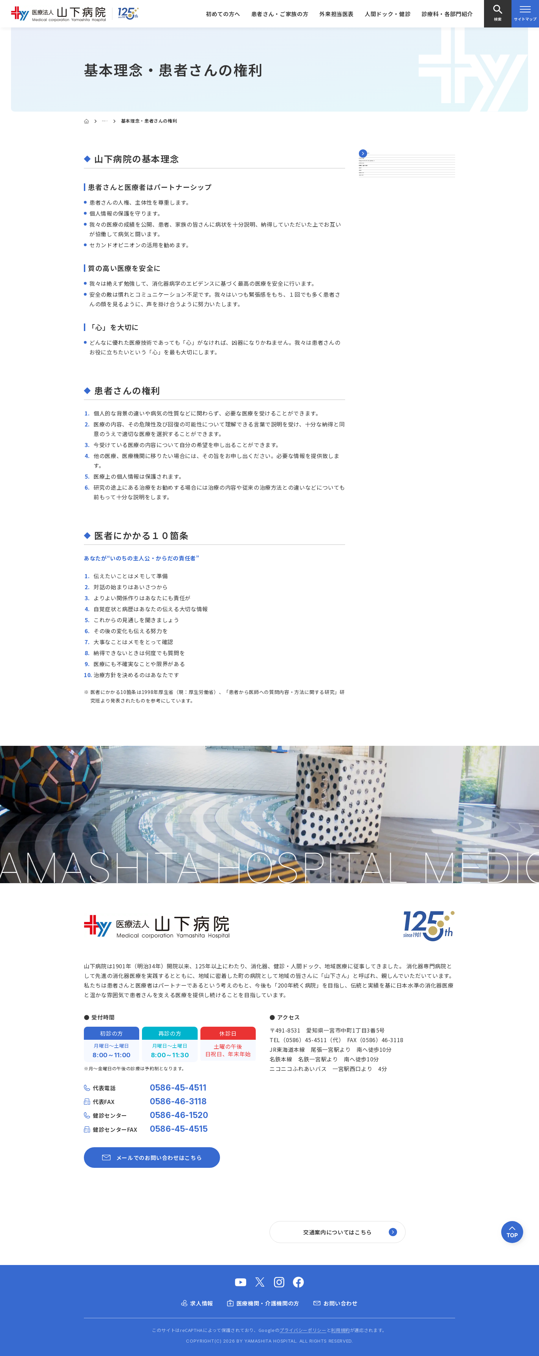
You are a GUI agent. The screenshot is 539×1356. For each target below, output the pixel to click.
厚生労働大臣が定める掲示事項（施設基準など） (405, 215)
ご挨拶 (367, 178)
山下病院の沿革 (379, 235)
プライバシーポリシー (302, 1330)
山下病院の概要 (379, 195)
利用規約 (340, 1330)
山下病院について (121, 120)
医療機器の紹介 (379, 300)
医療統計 (370, 284)
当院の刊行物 (376, 316)
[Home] (86, 121)
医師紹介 (370, 267)
